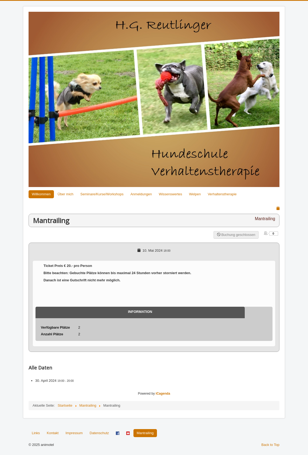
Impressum (73, 433)
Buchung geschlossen (236, 235)
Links (36, 433)
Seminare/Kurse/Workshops (102, 194)
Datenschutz (99, 433)
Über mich (65, 194)
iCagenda (163, 393)
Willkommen (41, 194)
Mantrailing (145, 433)
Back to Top (270, 445)
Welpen (195, 194)
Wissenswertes (170, 194)
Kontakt (52, 433)
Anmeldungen (141, 194)
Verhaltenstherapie (222, 194)
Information (140, 312)
